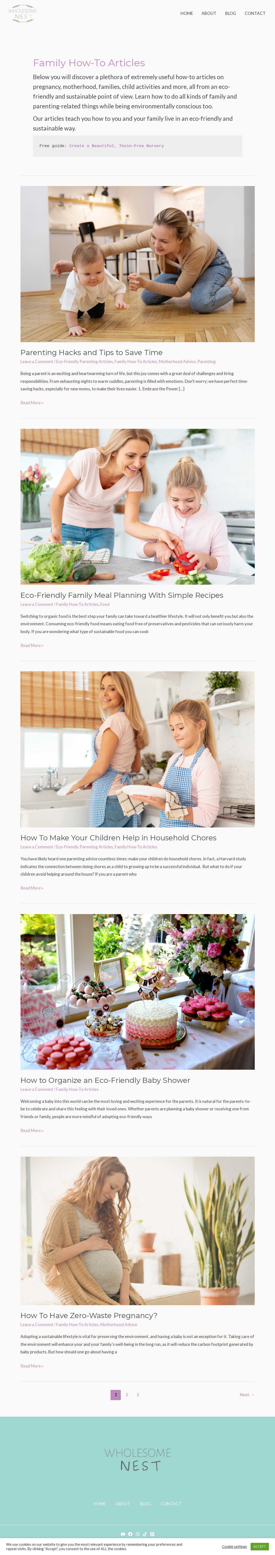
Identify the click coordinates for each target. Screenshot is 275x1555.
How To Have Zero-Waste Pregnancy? (88, 1315)
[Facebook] (130, 1534)
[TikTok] (145, 1534)
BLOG (145, 1503)
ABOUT (122, 1503)
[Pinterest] (152, 1534)
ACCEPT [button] (260, 1546)
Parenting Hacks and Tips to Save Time (91, 352)
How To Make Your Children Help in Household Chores (118, 837)
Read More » (31, 402)
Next (247, 1394)
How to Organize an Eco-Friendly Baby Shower (105, 1080)
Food (105, 604)
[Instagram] (137, 1534)
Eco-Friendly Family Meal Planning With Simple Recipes (121, 595)
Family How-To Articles (136, 361)
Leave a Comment (36, 361)
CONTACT (171, 1503)
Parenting (206, 361)
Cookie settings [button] (234, 1547)
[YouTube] (123, 1534)
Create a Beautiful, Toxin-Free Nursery (116, 146)
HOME (99, 1503)
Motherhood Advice (177, 361)
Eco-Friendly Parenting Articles (84, 361)
